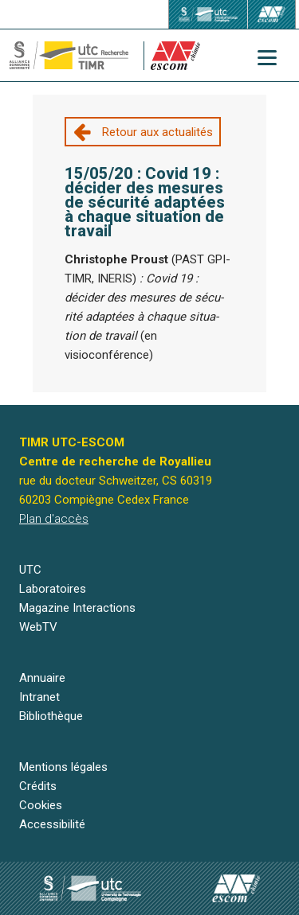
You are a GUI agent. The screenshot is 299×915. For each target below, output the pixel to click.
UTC (30, 570)
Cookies (40, 805)
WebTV (38, 627)
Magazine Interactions (77, 608)
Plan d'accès (54, 519)
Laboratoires (52, 589)
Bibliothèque (51, 716)
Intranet (39, 697)
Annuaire (42, 678)
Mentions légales (63, 767)
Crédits (38, 786)
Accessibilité (52, 824)
